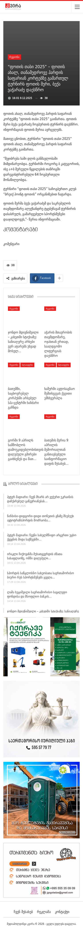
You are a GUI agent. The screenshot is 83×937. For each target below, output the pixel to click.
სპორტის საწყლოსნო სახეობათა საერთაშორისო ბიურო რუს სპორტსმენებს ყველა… (40, 576)
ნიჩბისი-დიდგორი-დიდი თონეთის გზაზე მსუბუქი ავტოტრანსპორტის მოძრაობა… (40, 519)
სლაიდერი (27, 365)
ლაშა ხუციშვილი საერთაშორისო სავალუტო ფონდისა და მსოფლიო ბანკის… (37, 595)
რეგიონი (14, 57)
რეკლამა (44, 912)
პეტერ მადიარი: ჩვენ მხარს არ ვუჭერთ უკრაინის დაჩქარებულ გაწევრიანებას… (40, 500)
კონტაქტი (62, 912)
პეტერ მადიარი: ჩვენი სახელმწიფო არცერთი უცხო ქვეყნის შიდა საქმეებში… (41, 538)
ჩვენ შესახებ (23, 912)
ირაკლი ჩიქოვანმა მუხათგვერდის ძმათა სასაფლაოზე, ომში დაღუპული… (34, 557)
